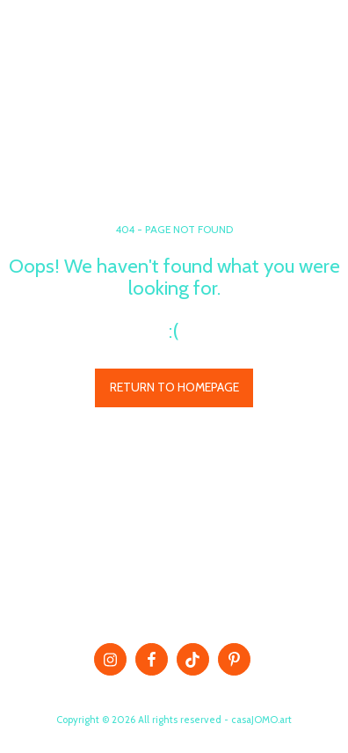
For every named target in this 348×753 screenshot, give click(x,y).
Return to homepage (174, 387)
